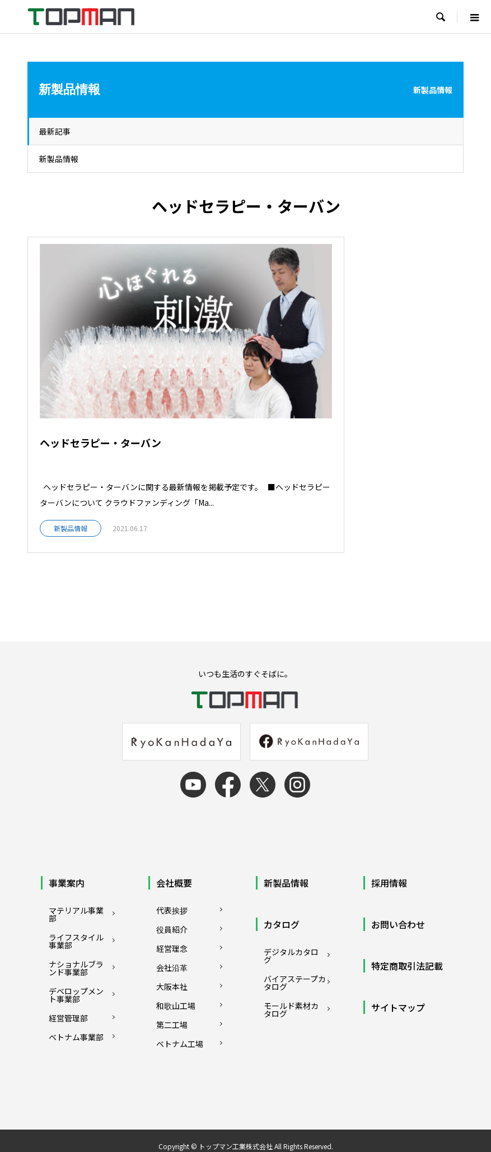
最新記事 (55, 131)
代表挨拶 (172, 871)
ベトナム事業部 (76, 997)
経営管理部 (68, 978)
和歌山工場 (175, 966)
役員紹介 (172, 890)
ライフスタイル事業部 (76, 901)
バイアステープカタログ (295, 943)
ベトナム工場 (179, 1004)
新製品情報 (58, 158)
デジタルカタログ (291, 916)
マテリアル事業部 (76, 874)
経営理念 (172, 909)
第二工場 (172, 985)
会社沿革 (172, 928)
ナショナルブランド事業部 (76, 928)
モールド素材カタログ (291, 970)
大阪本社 (172, 947)
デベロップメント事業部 (76, 955)
